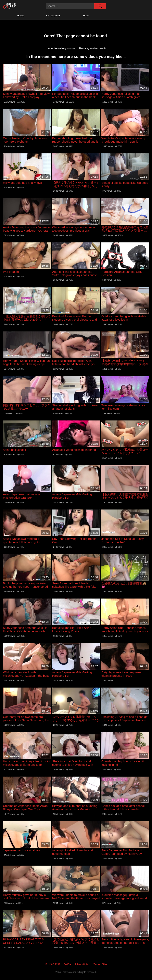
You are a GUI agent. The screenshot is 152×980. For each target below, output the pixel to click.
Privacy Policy (82, 964)
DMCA (67, 964)
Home (20, 15)
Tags (86, 15)
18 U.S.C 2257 (52, 964)
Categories (53, 15)
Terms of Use (101, 964)
